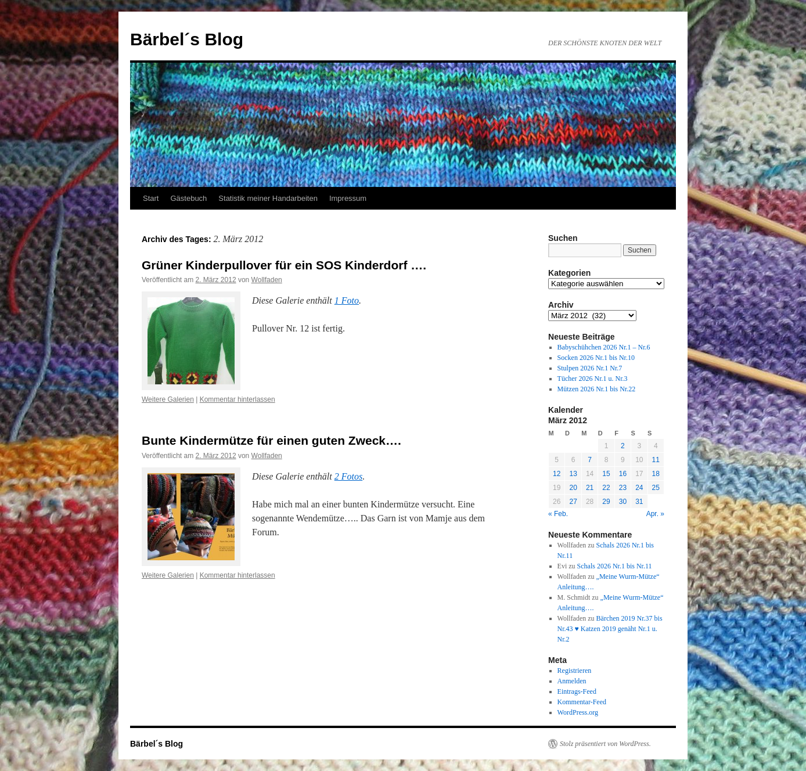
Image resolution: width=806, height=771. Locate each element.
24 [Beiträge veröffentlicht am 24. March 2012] (639, 488)
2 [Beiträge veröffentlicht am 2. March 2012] (623, 446)
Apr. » (655, 514)
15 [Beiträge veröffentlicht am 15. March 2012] (606, 474)
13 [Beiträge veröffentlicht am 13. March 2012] (573, 474)
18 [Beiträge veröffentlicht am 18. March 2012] (656, 474)
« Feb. (558, 514)
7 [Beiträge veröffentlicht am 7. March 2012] (590, 460)
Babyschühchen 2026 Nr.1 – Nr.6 (603, 347)
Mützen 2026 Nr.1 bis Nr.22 (596, 389)
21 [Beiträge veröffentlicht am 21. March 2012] (589, 488)
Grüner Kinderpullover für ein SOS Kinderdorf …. (284, 265)
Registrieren (574, 670)
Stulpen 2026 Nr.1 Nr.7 (590, 368)
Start (151, 198)
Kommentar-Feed (581, 702)
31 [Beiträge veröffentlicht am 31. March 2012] (639, 502)
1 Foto (346, 300)
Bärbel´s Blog (186, 39)
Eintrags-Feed (576, 691)
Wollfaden (266, 280)
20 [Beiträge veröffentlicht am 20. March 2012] (573, 488)
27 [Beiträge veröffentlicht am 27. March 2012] (573, 502)
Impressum (347, 198)
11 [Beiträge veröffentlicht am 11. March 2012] (656, 460)
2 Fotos (348, 476)
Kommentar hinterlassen (237, 399)
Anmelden (571, 681)
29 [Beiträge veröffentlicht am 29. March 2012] (606, 502)
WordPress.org (577, 712)
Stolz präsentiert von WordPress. (605, 744)
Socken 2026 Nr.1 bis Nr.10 (596, 358)
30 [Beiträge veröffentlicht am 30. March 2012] (623, 502)
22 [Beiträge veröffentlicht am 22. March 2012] (606, 488)
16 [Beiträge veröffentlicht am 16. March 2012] (623, 474)
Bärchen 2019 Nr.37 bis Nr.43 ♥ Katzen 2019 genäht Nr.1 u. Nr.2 (610, 628)
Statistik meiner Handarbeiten (268, 198)
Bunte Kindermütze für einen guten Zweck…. (271, 440)
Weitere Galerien (168, 399)
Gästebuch (188, 198)
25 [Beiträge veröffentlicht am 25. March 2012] (656, 488)
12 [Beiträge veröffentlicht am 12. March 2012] (556, 474)
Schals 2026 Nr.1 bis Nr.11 (614, 566)
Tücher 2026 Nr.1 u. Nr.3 (592, 378)
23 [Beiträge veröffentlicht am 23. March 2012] (623, 488)
